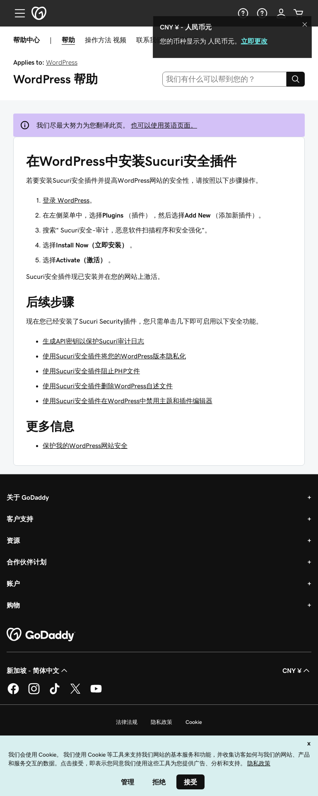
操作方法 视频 (105, 39)
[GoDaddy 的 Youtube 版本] (96, 693)
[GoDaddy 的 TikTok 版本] (54, 693)
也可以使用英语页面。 (164, 125)
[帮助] (242, 13)
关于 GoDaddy (28, 497)
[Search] (296, 79)
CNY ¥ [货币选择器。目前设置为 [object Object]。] (296, 670)
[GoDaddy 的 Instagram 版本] (34, 693)
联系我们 (149, 39)
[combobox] (224, 79)
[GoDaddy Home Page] (41, 635)
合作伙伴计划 (26, 562)
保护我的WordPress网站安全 (85, 445)
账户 (13, 583)
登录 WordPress (66, 200)
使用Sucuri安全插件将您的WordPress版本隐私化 (114, 356)
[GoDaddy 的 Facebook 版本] (13, 693)
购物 (13, 605)
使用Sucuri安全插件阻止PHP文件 (91, 371)
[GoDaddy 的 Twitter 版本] (75, 693)
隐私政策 (161, 722)
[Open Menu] (16, 13)
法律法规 (126, 722)
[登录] (281, 13)
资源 (13, 540)
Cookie (194, 722)
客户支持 (20, 518)
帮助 (68, 39)
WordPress (61, 62)
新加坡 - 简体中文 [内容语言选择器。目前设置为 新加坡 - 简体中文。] (38, 670)
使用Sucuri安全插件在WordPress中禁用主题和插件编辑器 (127, 400)
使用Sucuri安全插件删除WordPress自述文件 (108, 385)
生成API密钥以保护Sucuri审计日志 (93, 341)
